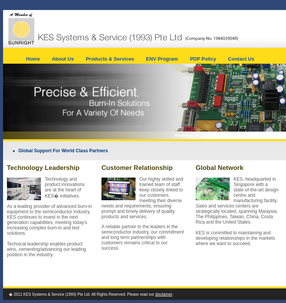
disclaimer (163, 294)
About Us (63, 59)
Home (33, 59)
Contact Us (241, 59)
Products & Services (110, 59)
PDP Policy (203, 59)
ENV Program (162, 59)
